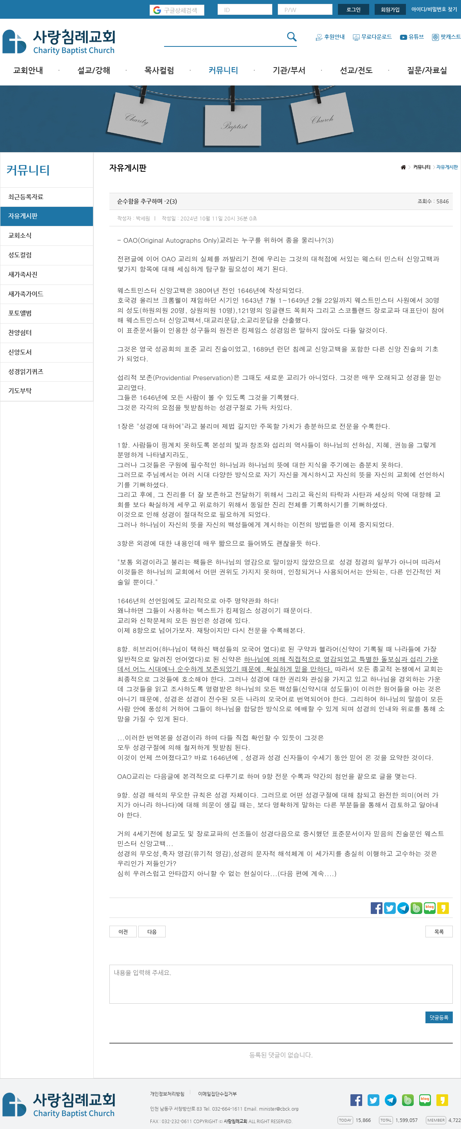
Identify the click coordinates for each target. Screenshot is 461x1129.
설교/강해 (93, 70)
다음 (152, 932)
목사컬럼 (159, 70)
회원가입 (390, 9)
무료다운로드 (372, 37)
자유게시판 (23, 216)
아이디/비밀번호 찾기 (434, 9)
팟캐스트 (446, 37)
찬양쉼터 (20, 332)
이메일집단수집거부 (217, 1094)
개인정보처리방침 (167, 1094)
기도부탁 (20, 391)
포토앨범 (20, 313)
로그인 (354, 9)
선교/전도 (356, 70)
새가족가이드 (25, 294)
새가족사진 (23, 274)
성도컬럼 (20, 255)
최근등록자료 (25, 197)
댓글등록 (439, 1018)
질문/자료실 (427, 70)
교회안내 (28, 70)
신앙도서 (20, 352)
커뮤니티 (223, 70)
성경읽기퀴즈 (25, 371)
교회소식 (20, 235)
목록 (439, 932)
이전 (123, 932)
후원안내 (330, 37)
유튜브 (412, 37)
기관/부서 (289, 70)
